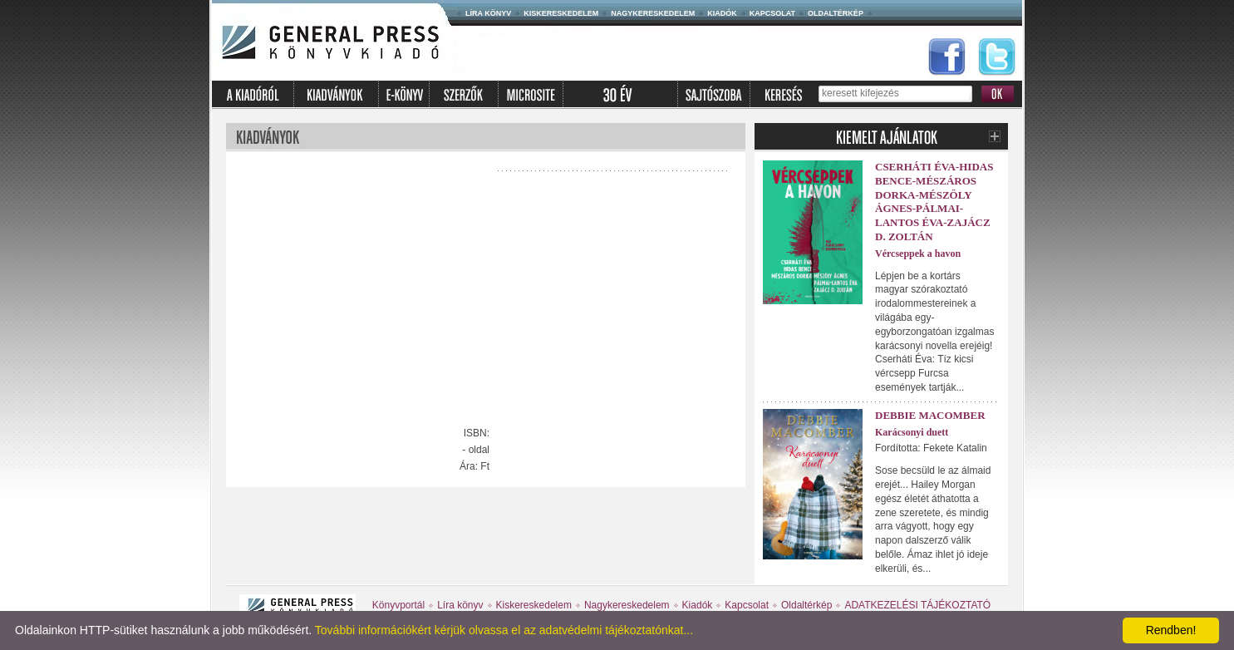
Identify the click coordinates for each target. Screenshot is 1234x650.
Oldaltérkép (835, 13)
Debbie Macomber (930, 415)
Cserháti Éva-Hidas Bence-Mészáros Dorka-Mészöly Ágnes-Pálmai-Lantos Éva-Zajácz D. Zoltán (934, 201)
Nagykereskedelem (653, 13)
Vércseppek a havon (918, 253)
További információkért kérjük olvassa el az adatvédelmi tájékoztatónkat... (504, 630)
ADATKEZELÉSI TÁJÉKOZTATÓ (917, 605)
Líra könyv (488, 13)
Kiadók (722, 13)
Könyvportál (398, 605)
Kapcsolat (772, 13)
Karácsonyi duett (911, 432)
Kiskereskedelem (561, 13)
